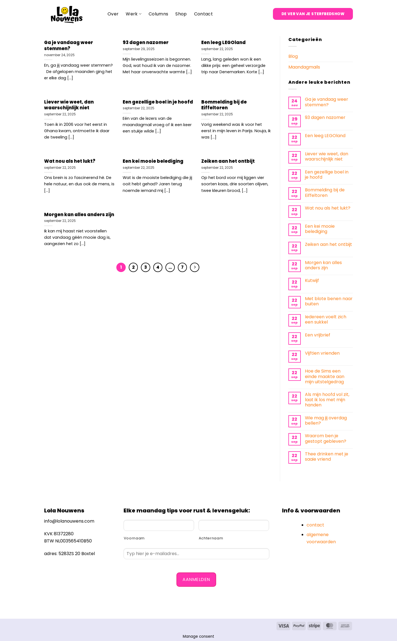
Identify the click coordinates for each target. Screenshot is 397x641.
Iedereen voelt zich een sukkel (325, 319)
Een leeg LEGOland (223, 43)
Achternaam (211, 538)
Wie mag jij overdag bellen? (326, 420)
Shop (181, 14)
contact (315, 525)
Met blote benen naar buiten (329, 301)
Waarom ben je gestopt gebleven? (325, 438)
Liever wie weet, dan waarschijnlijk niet (69, 105)
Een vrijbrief (317, 335)
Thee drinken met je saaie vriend (326, 456)
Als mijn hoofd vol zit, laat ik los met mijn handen (327, 400)
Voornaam (134, 538)
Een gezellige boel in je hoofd (158, 102)
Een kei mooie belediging (153, 161)
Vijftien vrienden (322, 353)
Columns (158, 14)
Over (113, 14)
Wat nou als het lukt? (69, 161)
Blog (293, 56)
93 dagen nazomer (145, 43)
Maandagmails (304, 67)
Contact (203, 14)
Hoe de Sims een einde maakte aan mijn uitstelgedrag (324, 376)
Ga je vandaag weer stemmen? (68, 45)
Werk (133, 14)
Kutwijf (312, 280)
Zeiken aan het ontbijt (228, 161)
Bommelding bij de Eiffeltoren (224, 105)
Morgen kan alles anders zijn (79, 215)
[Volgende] (194, 267)
